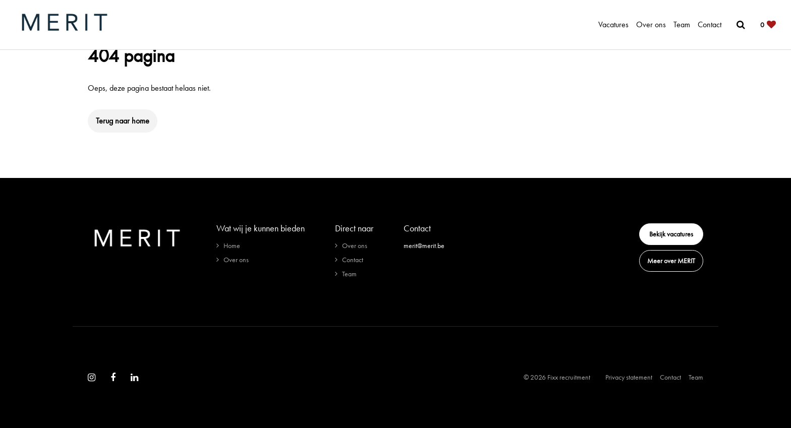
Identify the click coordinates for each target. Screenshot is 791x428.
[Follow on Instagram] (91, 377)
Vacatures (613, 24)
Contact (709, 24)
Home (231, 245)
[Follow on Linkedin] (134, 377)
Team (681, 24)
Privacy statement (628, 377)
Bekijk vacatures (671, 233)
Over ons (651, 24)
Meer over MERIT (671, 260)
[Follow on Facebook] (113, 377)
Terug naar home (122, 120)
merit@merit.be (424, 245)
